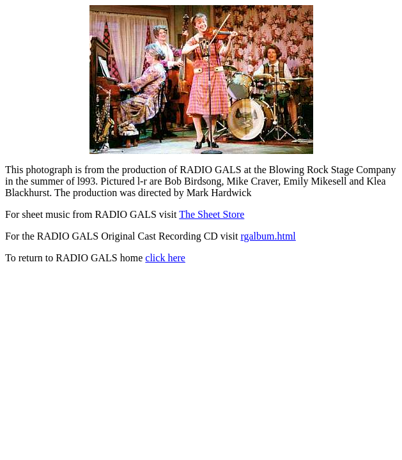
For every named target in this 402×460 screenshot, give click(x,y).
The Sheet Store (211, 214)
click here (165, 257)
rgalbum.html (267, 236)
